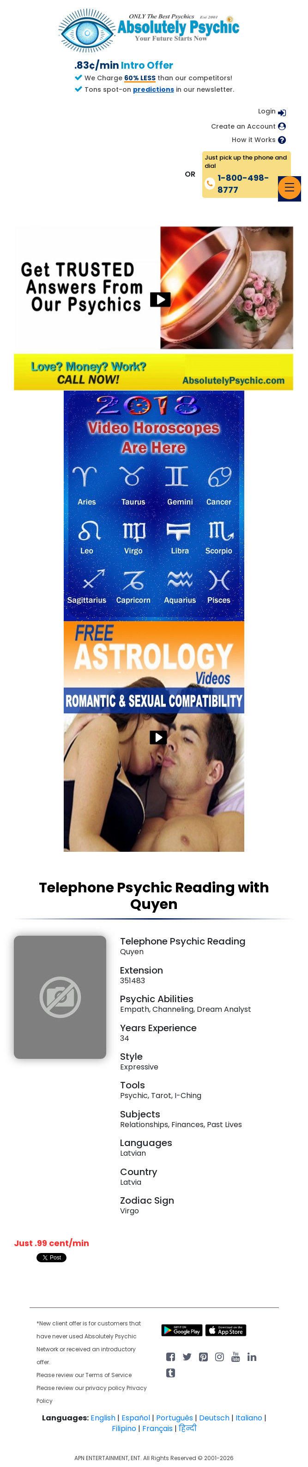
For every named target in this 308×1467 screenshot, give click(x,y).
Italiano (249, 1418)
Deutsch (214, 1418)
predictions (153, 89)
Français (157, 1428)
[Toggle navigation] (289, 187)
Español (135, 1418)
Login (267, 111)
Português (174, 1418)
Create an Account (243, 126)
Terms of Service (108, 1375)
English (103, 1418)
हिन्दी (188, 1428)
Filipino (124, 1428)
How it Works (254, 140)
